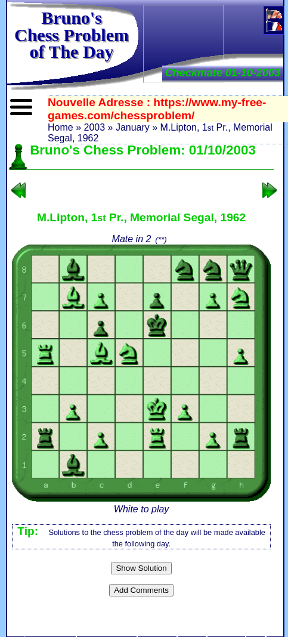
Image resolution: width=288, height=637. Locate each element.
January (133, 127)
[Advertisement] (184, 42)
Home (60, 127)
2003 (94, 127)
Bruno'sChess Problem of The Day (71, 34)
